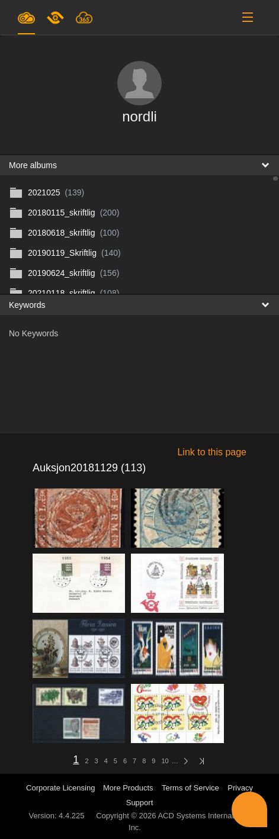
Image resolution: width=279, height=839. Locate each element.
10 (164, 760)
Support (139, 802)
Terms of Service (190, 787)
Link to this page (211, 452)
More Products (128, 787)
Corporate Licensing (61, 787)
